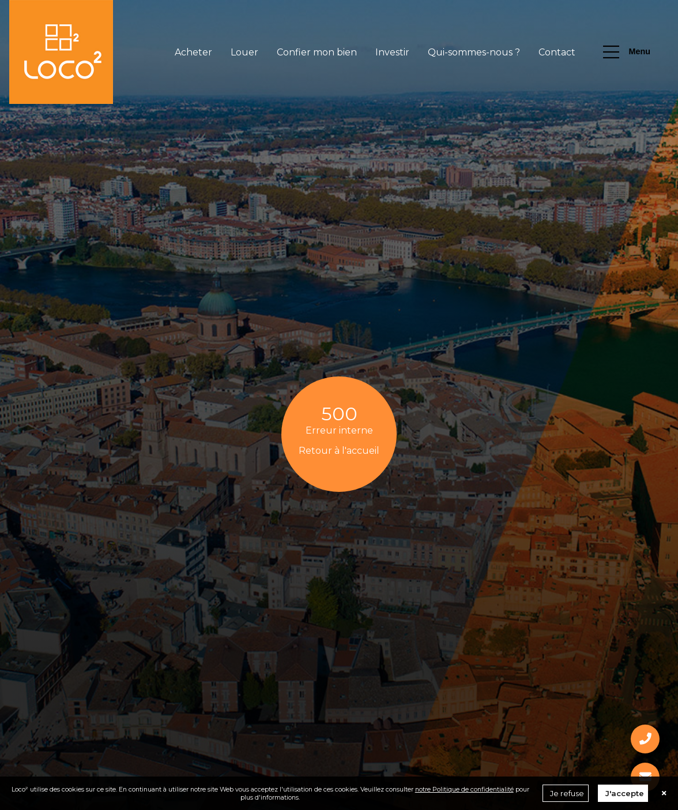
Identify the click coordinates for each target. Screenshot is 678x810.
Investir (392, 52)
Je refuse (567, 793)
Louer (244, 52)
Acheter (193, 52)
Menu (626, 52)
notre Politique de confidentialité (464, 789)
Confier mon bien (317, 52)
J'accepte (624, 793)
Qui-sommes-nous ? (474, 52)
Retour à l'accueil (339, 450)
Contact (556, 52)
